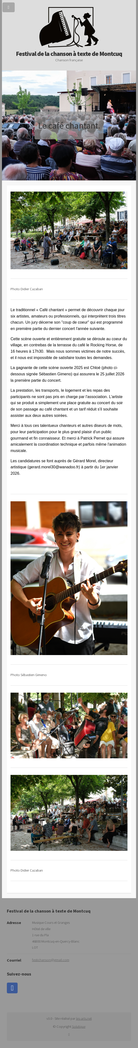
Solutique (78, 1026)
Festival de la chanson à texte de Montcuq (69, 50)
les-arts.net (84, 1018)
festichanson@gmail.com (50, 960)
